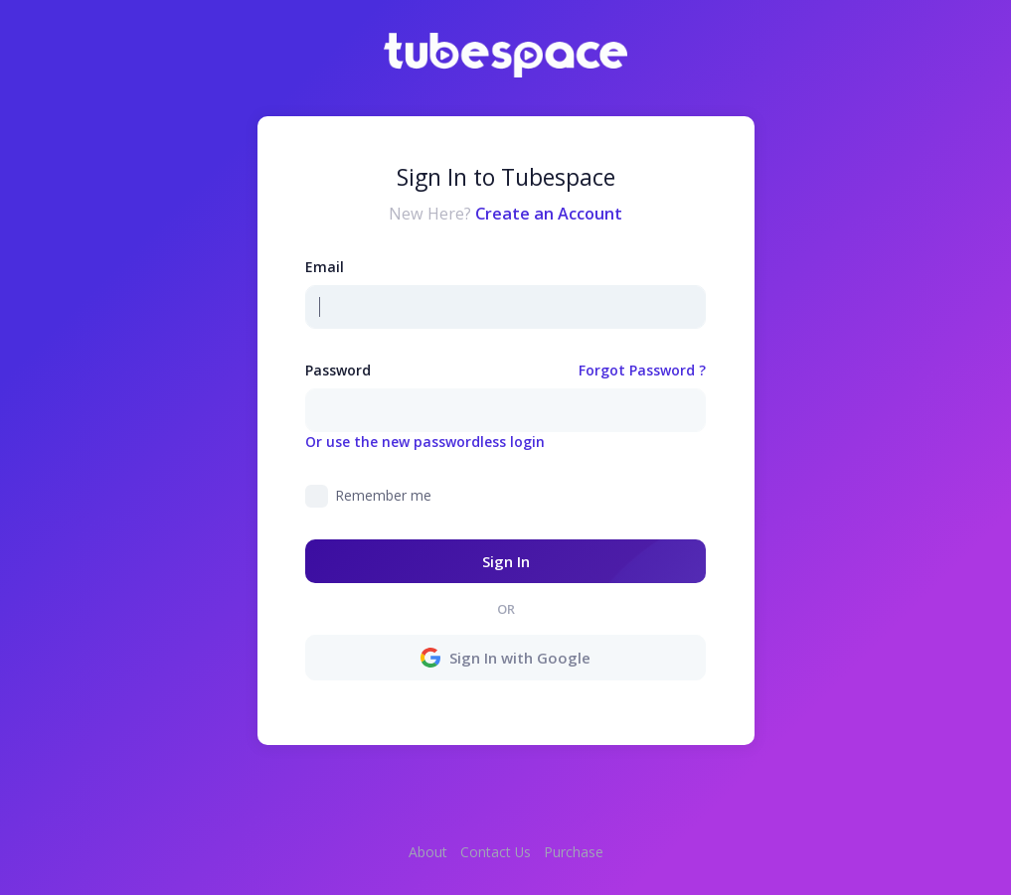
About (428, 851)
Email (324, 266)
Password (338, 370)
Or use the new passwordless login (425, 441)
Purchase (573, 851)
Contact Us (495, 851)
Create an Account (548, 213)
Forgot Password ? (642, 370)
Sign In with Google (506, 658)
